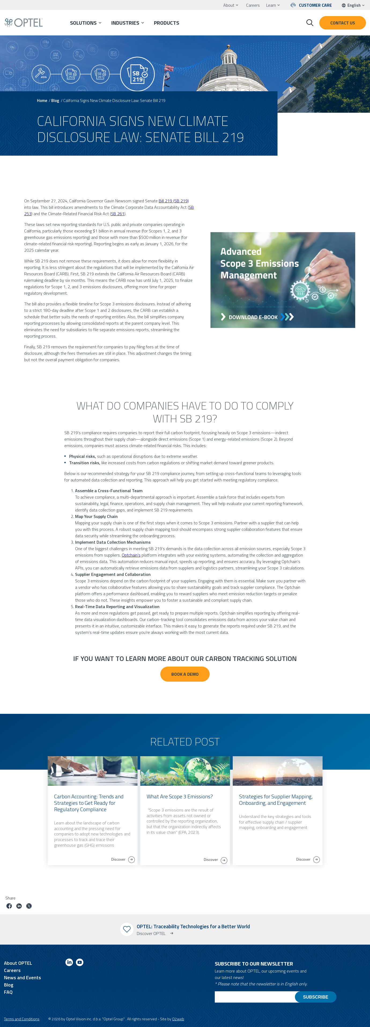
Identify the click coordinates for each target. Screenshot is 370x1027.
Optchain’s (131, 555)
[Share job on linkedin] (19, 906)
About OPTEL (18, 963)
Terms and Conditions (21, 1019)
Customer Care (315, 5)
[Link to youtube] (79, 963)
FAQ (8, 992)
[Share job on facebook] (9, 906)
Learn (271, 5)
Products (166, 23)
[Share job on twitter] (29, 906)
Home (42, 100)
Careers (253, 5)
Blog (55, 100)
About (228, 5)
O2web (178, 1019)
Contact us (342, 23)
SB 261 (117, 213)
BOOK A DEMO (185, 674)
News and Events (22, 977)
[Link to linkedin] (69, 963)
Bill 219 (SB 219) (174, 201)
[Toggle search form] (310, 23)
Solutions (83, 23)
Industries (125, 23)
